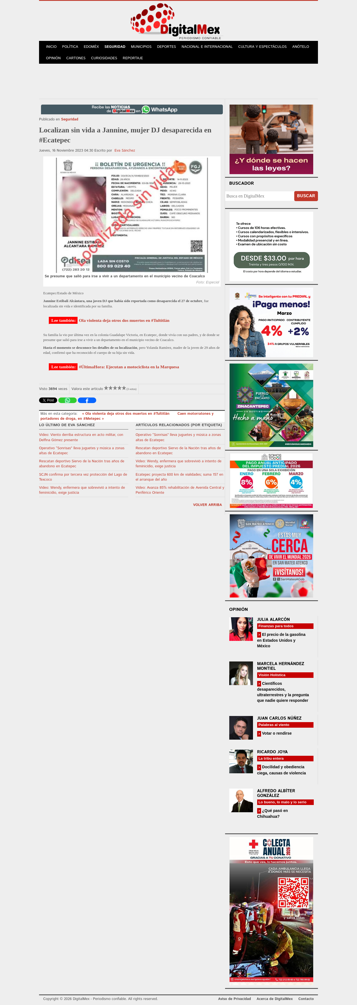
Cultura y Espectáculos (262, 47)
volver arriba (207, 505)
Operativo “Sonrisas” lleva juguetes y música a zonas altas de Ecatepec (81, 451)
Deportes (166, 47)
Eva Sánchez (124, 150)
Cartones (76, 58)
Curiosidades (104, 58)
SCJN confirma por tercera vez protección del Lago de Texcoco (83, 477)
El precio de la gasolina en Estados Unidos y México (281, 640)
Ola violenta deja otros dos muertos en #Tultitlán (124, 320)
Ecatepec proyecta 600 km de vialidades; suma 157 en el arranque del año (179, 477)
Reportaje (133, 58)
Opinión (53, 58)
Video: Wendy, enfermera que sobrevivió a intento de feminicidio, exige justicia (82, 490)
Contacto (306, 999)
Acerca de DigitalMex (275, 999)
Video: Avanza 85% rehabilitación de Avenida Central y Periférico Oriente (180, 490)
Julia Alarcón (273, 620)
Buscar (306, 196)
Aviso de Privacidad (234, 999)
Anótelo (300, 47)
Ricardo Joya (272, 752)
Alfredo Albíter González (276, 793)
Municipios (141, 47)
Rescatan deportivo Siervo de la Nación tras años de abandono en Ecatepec (81, 464)
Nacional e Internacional (207, 47)
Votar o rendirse (276, 733)
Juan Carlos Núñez (279, 718)
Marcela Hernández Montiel (280, 666)
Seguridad (114, 47)
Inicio (51, 47)
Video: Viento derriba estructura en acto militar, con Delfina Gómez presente (81, 437)
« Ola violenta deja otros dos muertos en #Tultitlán (126, 413)
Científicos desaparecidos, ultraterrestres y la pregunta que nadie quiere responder (283, 692)
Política (70, 47)
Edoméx (91, 47)
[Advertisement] (178, 80)
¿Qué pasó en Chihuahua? (272, 813)
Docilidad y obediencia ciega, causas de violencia (281, 770)
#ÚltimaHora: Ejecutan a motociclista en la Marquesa (129, 366)
